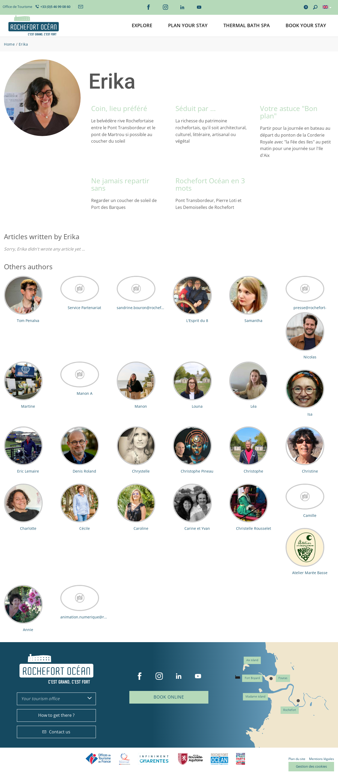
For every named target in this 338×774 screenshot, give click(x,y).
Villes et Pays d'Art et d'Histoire (240, 759)
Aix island (252, 660)
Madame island (255, 696)
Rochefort (289, 710)
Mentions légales (321, 759)
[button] (142, 26)
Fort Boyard (252, 678)
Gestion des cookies (311, 766)
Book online (169, 697)
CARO (219, 759)
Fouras (282, 678)
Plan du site (296, 759)
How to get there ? (56, 715)
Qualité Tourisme (124, 759)
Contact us (56, 732)
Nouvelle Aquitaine (190, 759)
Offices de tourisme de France (98, 759)
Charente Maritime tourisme (154, 759)
